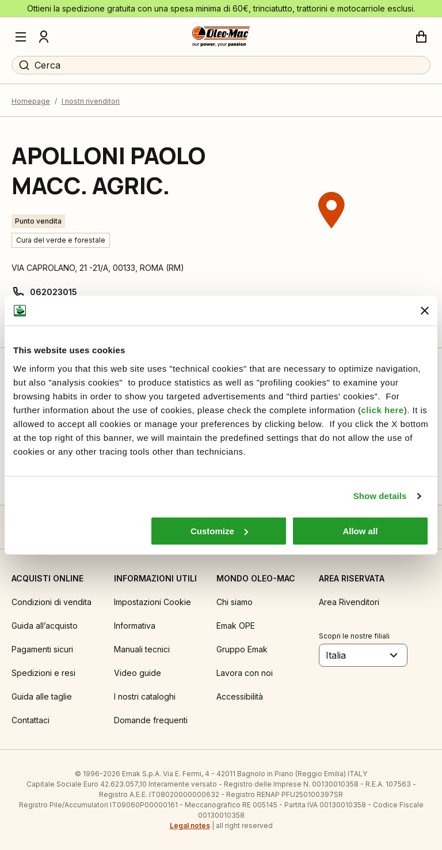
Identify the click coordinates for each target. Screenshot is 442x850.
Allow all (360, 531)
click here (382, 410)
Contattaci (30, 720)
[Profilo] (44, 37)
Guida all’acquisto (45, 625)
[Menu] (21, 37)
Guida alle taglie (42, 696)
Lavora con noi (244, 673)
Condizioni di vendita (52, 602)
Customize (219, 531)
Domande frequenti (151, 720)
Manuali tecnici (142, 649)
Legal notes (190, 825)
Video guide (137, 673)
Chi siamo (234, 602)
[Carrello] (421, 37)
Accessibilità (239, 696)
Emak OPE (235, 625)
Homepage (31, 101)
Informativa (134, 625)
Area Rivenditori (349, 602)
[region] (331, 232)
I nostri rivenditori (91, 101)
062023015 (53, 292)
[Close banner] (425, 311)
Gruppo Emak (242, 649)
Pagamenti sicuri (42, 649)
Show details (380, 496)
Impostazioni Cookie (152, 602)
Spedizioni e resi (43, 673)
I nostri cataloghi (145, 696)
